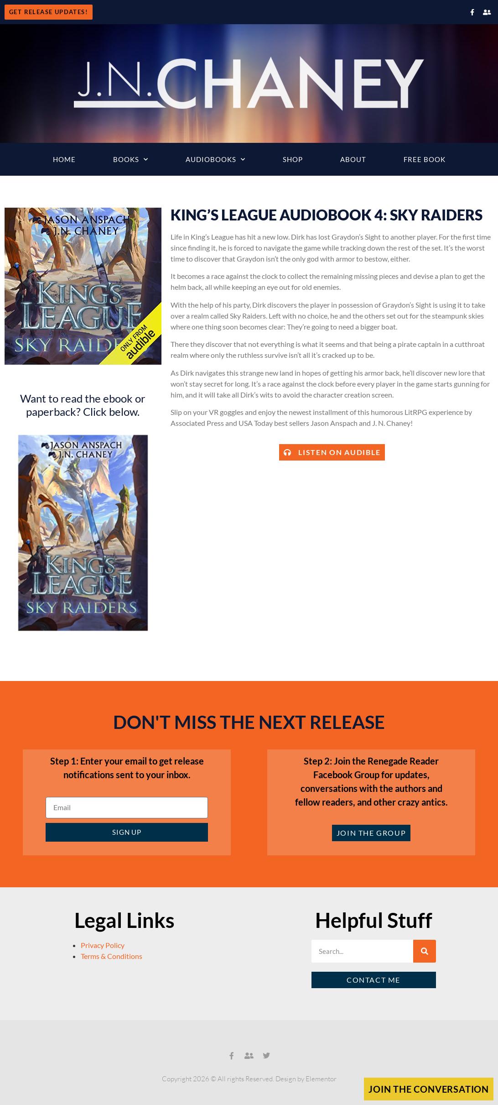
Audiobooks (215, 159)
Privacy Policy (102, 945)
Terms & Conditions (111, 956)
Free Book (425, 159)
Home (64, 159)
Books (130, 159)
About (353, 159)
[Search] (424, 951)
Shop (293, 159)
